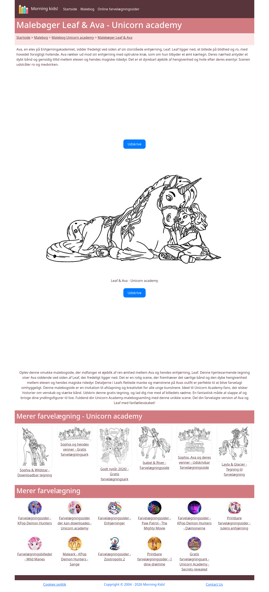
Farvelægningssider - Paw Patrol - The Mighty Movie (154, 517)
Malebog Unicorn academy (73, 37)
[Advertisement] (134, 103)
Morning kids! (37, 9)
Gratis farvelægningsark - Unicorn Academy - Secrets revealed (194, 556)
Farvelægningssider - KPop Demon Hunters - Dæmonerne (194, 517)
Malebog (87, 9)
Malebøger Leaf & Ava (115, 37)
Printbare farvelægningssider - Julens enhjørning (234, 517)
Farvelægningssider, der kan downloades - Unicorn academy (75, 517)
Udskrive (134, 144)
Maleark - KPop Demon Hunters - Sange (74, 554)
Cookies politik (54, 584)
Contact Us (214, 584)
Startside (70, 9)
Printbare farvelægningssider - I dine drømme (154, 554)
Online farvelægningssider (118, 9)
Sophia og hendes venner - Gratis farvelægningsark (74, 444)
